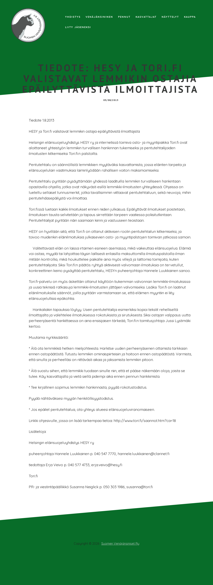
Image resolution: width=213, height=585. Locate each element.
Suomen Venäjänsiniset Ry (120, 572)
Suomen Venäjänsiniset (29, 25)
